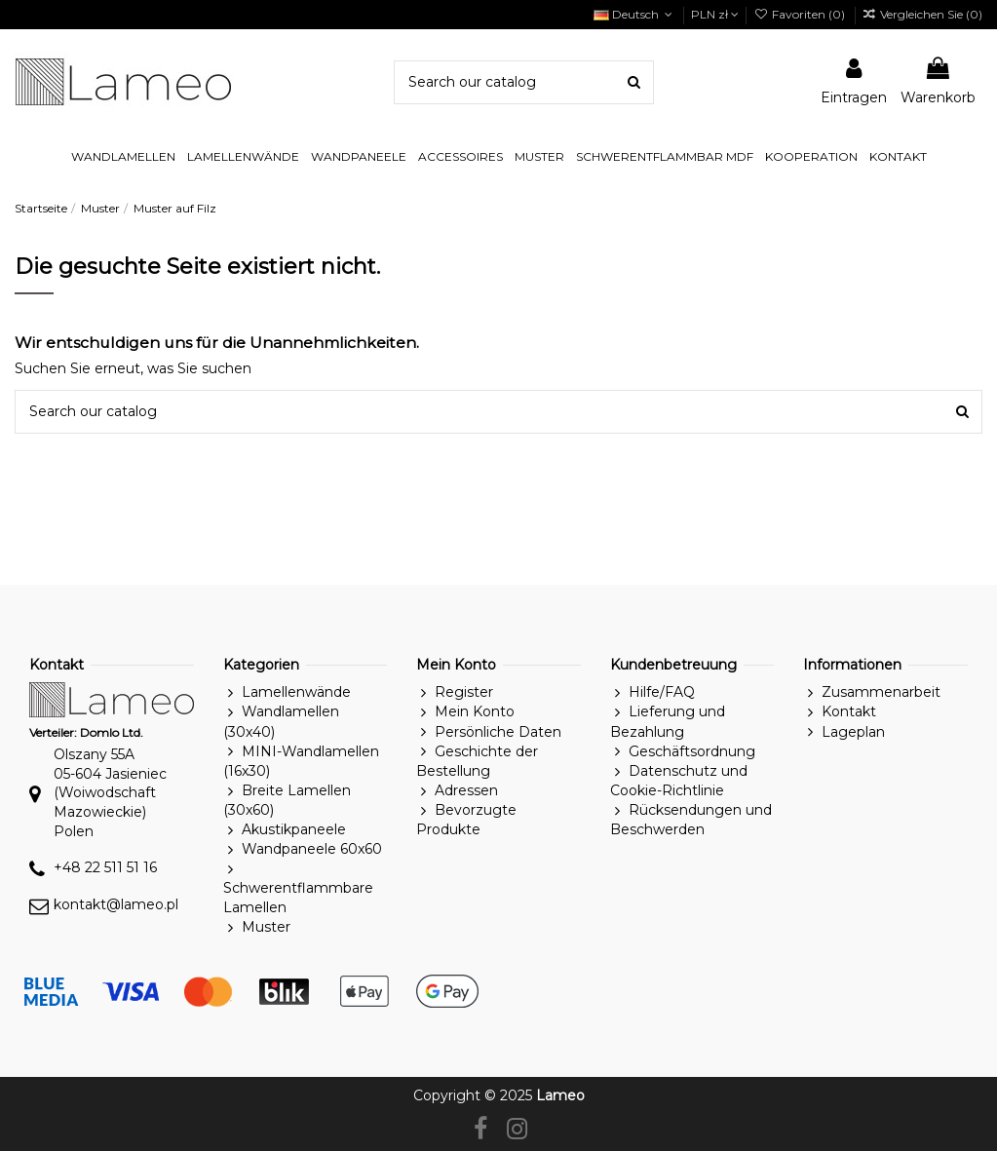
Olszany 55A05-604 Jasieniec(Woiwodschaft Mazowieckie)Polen (110, 792)
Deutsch (635, 14)
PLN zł (715, 14)
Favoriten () (800, 14)
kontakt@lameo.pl (116, 904)
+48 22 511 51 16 (105, 867)
